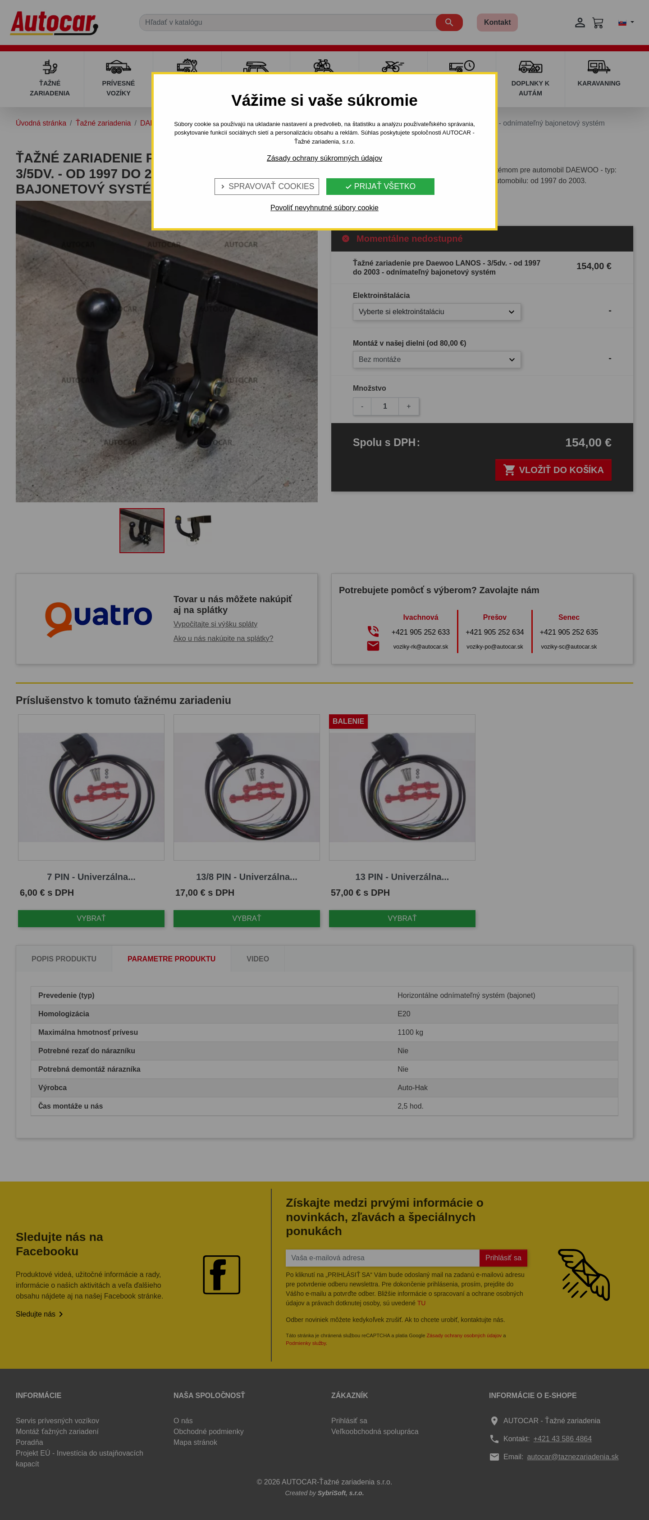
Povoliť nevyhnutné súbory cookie (324, 208)
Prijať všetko (380, 186)
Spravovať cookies (266, 186)
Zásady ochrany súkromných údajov (324, 158)
